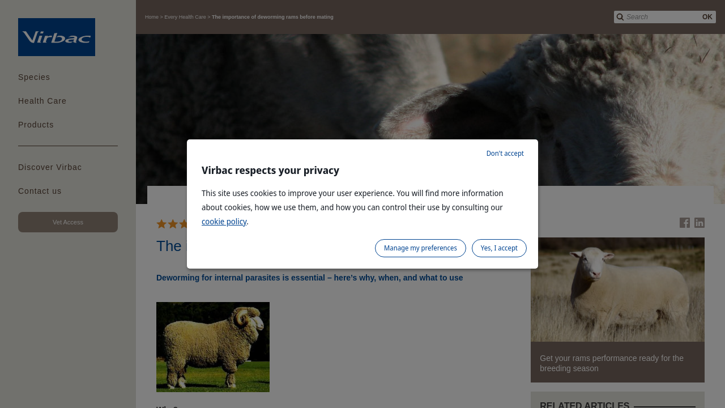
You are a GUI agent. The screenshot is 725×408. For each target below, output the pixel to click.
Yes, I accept (499, 248)
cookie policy (224, 221)
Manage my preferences (420, 248)
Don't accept (505, 153)
